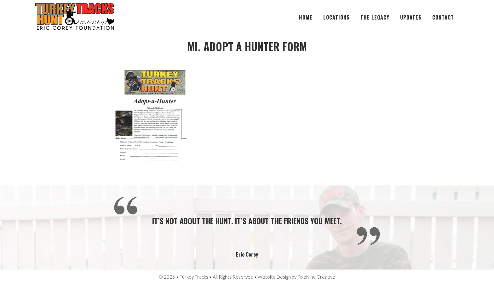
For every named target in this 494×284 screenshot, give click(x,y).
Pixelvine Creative (316, 277)
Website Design (274, 277)
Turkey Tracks (74, 17)
